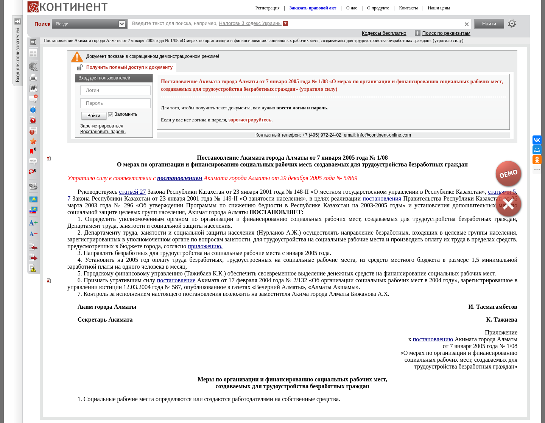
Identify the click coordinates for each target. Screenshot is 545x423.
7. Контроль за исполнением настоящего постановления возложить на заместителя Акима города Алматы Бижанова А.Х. (233, 294)
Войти (93, 115)
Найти (489, 23)
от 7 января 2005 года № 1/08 (480, 346)
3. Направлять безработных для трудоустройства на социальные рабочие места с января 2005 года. (205, 253)
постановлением (179, 178)
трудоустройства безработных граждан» (465, 366)
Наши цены (439, 8)
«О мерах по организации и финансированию (458, 353)
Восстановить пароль (103, 131)
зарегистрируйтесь (250, 120)
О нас (351, 8)
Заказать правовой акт (313, 8)
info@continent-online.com (384, 135)
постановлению (433, 339)
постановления (382, 198)
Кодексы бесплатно (384, 33)
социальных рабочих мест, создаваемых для (461, 359)
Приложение (501, 332)
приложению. (205, 246)
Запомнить (126, 114)
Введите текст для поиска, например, (207, 23)
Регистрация (267, 8)
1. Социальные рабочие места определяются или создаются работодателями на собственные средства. (209, 399)
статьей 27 (132, 191)
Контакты (408, 8)
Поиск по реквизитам (446, 33)
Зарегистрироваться (101, 126)
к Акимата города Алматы (462, 339)
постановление (176, 280)
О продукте (378, 8)
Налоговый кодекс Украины (250, 23)
